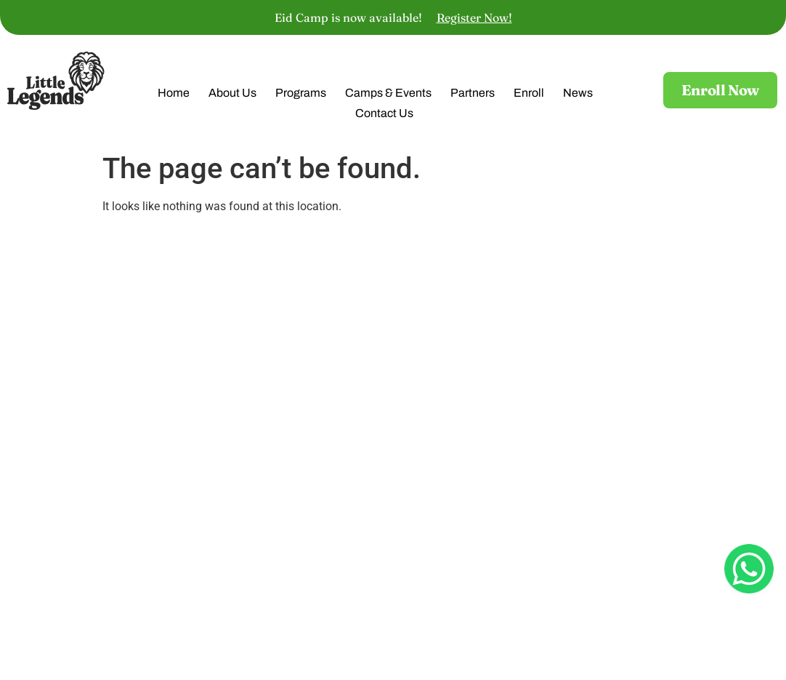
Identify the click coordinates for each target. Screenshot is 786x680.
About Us (232, 95)
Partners (472, 95)
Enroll (529, 95)
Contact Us (384, 115)
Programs (300, 95)
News (578, 95)
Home (174, 95)
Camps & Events (388, 95)
